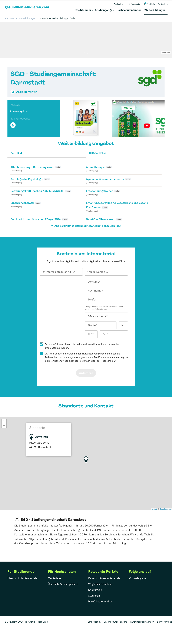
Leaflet (154, 509)
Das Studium (83, 10)
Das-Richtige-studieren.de (104, 578)
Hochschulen (100, 344)
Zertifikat (16, 153)
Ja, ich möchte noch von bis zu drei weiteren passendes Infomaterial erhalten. (82, 346)
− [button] (4, 425)
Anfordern (86, 373)
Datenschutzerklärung (115, 621)
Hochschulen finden (129, 10)
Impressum (94, 621)
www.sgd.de (20, 111)
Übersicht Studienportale (22, 578)
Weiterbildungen (155, 10)
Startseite (9, 18)
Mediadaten (55, 578)
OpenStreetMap (165, 509)
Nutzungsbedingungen (94, 353)
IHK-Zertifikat (97, 153)
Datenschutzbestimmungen (60, 357)
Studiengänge (103, 10)
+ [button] (4, 421)
